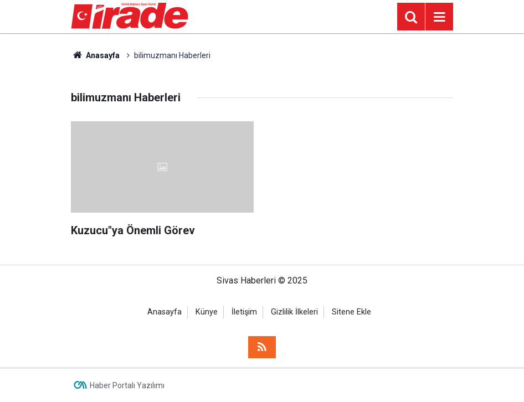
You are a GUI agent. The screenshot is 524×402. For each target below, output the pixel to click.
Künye (207, 312)
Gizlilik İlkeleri (294, 312)
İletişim (244, 312)
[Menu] (439, 17)
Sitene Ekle (351, 312)
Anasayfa (95, 55)
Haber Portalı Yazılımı (127, 385)
